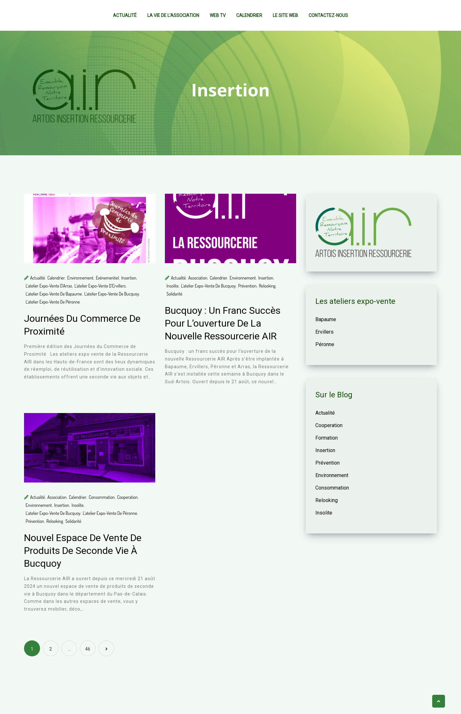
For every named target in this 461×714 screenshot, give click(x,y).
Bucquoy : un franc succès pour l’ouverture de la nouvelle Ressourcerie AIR (222, 323)
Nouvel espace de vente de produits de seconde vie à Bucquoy (83, 550)
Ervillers (324, 332)
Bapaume (325, 319)
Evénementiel (107, 277)
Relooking (267, 285)
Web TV (218, 15)
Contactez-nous (328, 15)
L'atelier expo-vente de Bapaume (54, 293)
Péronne (324, 344)
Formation (326, 438)
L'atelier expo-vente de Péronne (53, 301)
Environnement (80, 277)
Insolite (172, 285)
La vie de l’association (173, 15)
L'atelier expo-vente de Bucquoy (111, 293)
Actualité (125, 15)
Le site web (285, 15)
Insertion (128, 277)
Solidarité (174, 293)
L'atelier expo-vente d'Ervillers (100, 285)
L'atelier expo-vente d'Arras (49, 285)
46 (87, 649)
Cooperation (127, 497)
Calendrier (249, 15)
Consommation (102, 497)
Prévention (247, 285)
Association (197, 277)
